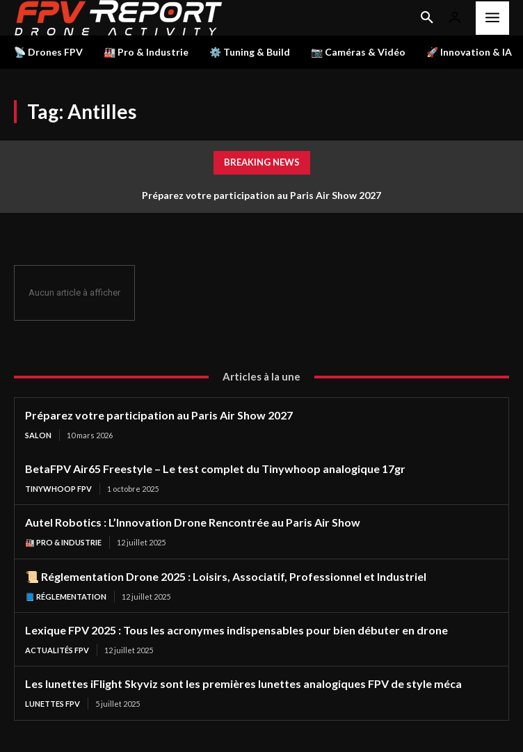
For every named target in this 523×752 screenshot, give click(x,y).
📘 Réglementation (65, 596)
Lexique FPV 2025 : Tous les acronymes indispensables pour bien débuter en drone (236, 630)
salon (38, 435)
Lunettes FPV (52, 703)
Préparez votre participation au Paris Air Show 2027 (261, 195)
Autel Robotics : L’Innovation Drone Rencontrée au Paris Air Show (192, 522)
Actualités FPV (57, 650)
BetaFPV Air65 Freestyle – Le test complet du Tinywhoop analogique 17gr (215, 468)
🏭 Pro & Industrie (63, 542)
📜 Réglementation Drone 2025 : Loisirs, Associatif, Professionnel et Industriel (225, 576)
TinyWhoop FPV (58, 488)
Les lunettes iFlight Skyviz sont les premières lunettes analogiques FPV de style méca (243, 683)
